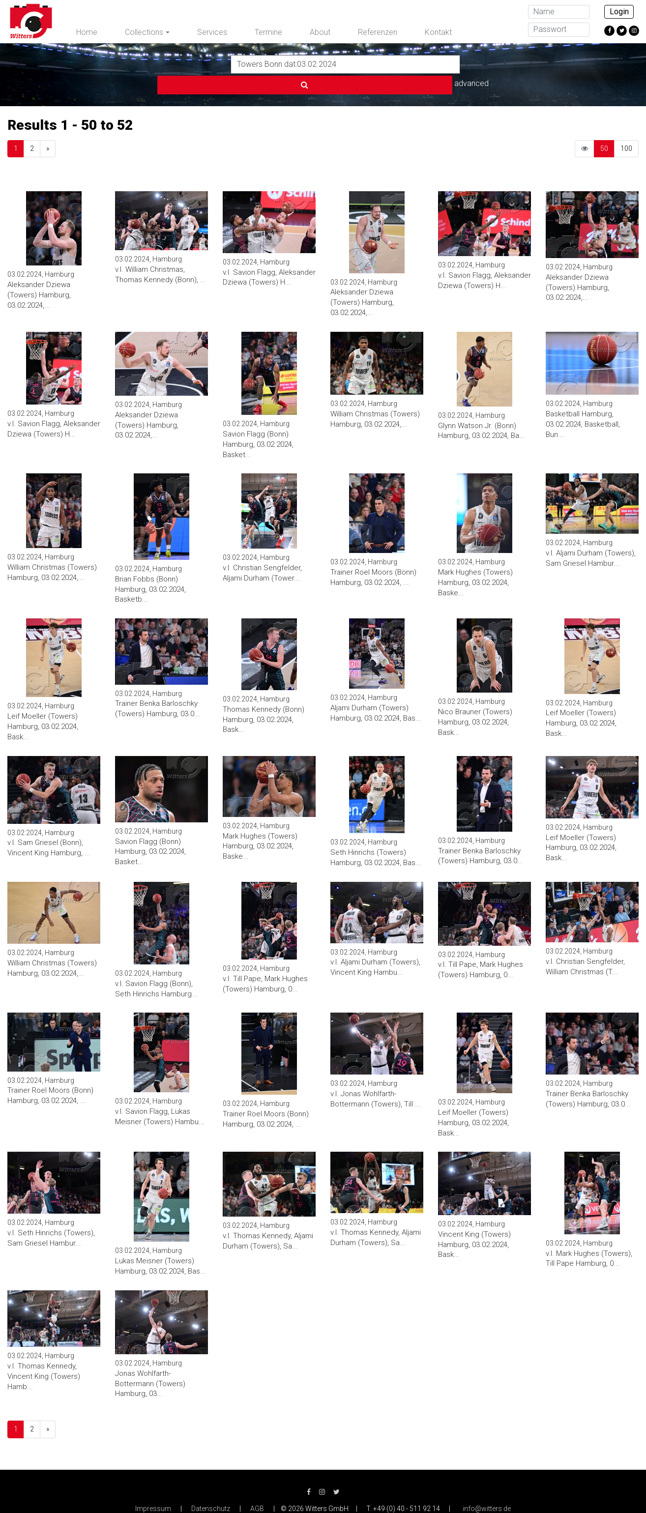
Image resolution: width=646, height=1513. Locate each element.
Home (86, 32)
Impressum (153, 1488)
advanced (484, 63)
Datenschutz (210, 1488)
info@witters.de (487, 1488)
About (320, 32)
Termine (268, 32)
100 (626, 128)
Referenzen (377, 32)
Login (619, 11)
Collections (144, 32)
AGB (257, 1488)
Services (212, 32)
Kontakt (438, 32)
